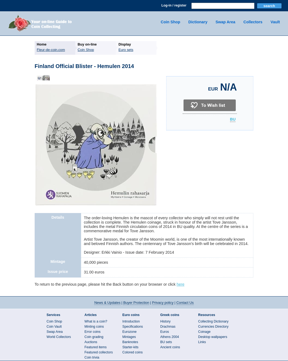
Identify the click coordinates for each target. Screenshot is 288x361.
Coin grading (93, 337)
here (180, 284)
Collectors (252, 22)
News (107, 303)
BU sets (166, 342)
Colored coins (132, 352)
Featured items (95, 347)
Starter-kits (130, 347)
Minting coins (94, 326)
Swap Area (225, 22)
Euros (164, 332)
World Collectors (59, 337)
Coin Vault (54, 326)
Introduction (131, 321)
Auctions (90, 342)
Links (202, 342)
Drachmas (167, 326)
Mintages (129, 337)
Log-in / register (173, 5)
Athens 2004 (169, 337)
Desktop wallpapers (212, 337)
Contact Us (185, 303)
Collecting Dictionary (213, 321)
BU (233, 119)
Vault (275, 22)
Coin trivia (91, 357)
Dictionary (197, 22)
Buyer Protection (136, 303)
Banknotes (130, 342)
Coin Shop (170, 22)
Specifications (132, 326)
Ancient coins (170, 347)
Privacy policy (163, 303)
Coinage (204, 332)
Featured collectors (98, 352)
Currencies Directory (213, 326)
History (165, 321)
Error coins (92, 332)
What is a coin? (95, 321)
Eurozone (129, 332)
